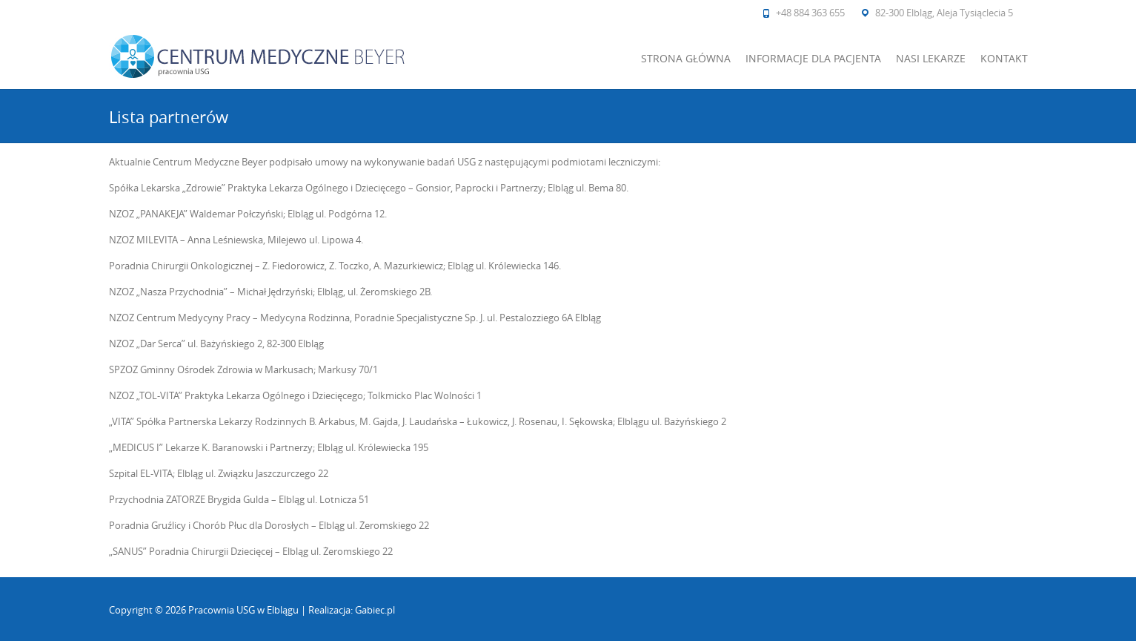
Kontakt (1004, 58)
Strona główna (686, 58)
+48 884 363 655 (810, 12)
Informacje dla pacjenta (813, 58)
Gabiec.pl (375, 610)
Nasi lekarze (931, 58)
